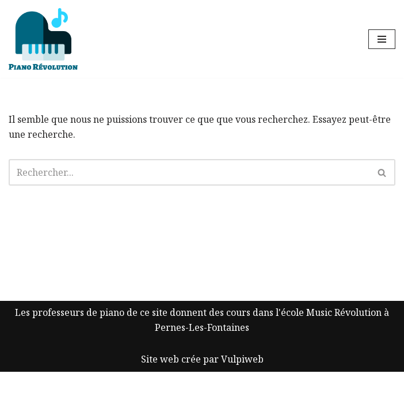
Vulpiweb (242, 402)
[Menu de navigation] (381, 39)
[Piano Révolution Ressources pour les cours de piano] (43, 39)
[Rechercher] (189, 172)
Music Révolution (344, 355)
